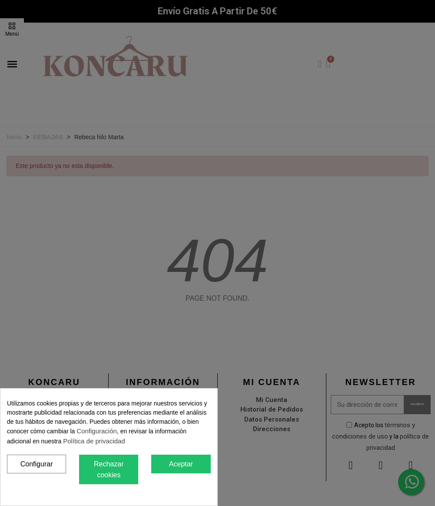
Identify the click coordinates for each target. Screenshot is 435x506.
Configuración (96, 431)
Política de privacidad (94, 441)
